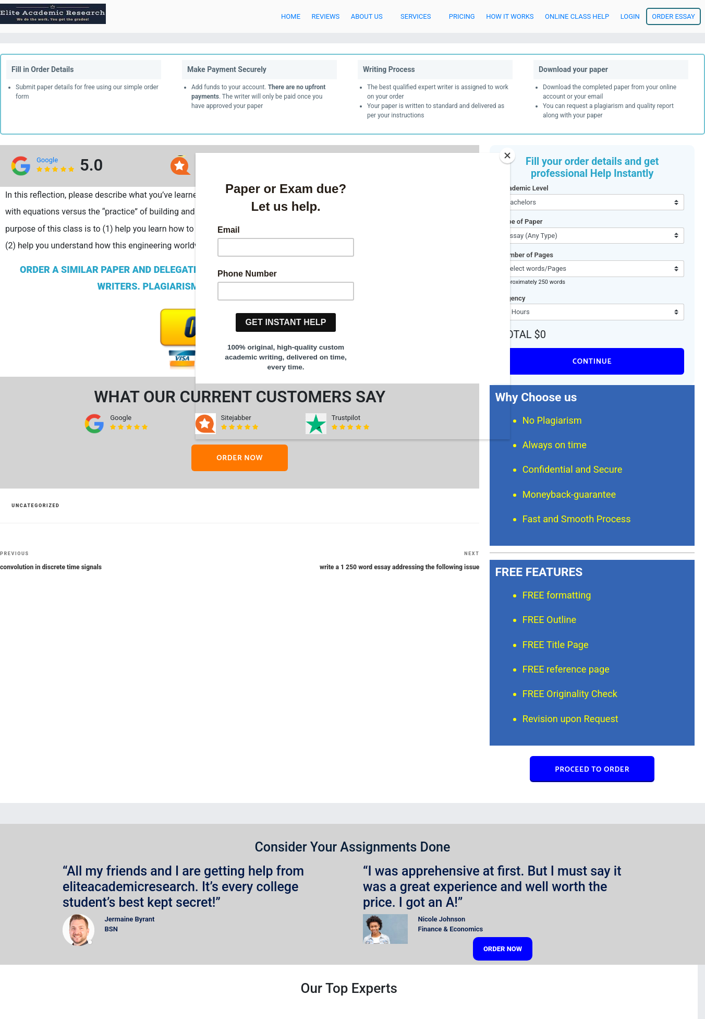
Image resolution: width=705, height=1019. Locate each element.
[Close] (507, 155)
